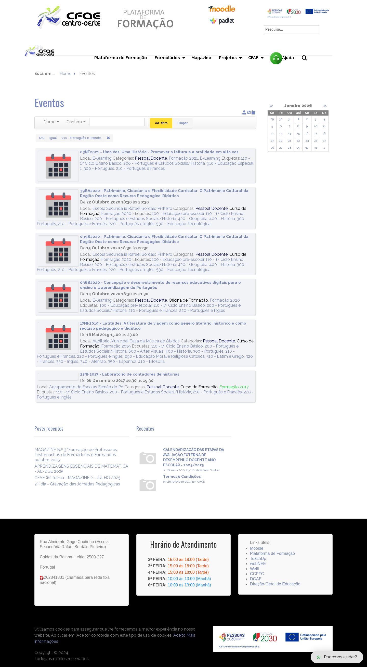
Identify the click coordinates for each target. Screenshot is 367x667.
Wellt (254, 569)
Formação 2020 (116, 213)
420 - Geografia (192, 218)
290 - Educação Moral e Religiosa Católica (165, 356)
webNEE (258, 563)
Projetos (228, 57)
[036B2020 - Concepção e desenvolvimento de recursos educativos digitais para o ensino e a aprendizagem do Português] (58, 297)
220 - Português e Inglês (131, 223)
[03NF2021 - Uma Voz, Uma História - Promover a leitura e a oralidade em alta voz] (58, 166)
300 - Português (99, 168)
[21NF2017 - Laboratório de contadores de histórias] (58, 377)
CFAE (253, 57)
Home (65, 73)
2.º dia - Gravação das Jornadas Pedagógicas (77, 484)
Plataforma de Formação (120, 57)
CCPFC (257, 574)
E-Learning (210, 158)
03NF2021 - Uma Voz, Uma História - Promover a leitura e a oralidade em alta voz (159, 152)
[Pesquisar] (117, 122)
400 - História (222, 218)
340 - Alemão (93, 361)
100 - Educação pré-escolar (178, 213)
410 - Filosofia (151, 361)
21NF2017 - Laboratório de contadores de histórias (129, 374)
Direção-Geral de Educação (275, 584)
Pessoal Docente (151, 158)
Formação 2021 (183, 158)
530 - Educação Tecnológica (183, 223)
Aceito (179, 635)
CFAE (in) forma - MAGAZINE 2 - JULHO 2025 (77, 477)
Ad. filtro (161, 123)
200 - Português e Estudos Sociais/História (164, 163)
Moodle (256, 548)
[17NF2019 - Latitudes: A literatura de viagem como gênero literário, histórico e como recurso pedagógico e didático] (58, 337)
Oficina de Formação (188, 300)
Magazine (201, 57)
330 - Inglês (67, 361)
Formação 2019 (116, 346)
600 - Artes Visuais (146, 351)
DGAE (255, 579)
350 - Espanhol (122, 361)
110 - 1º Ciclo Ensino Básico (179, 305)
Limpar (182, 123)
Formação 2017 (234, 386)
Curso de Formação (199, 386)
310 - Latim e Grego (225, 356)
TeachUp (258, 558)
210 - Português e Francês (140, 168)
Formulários (167, 57)
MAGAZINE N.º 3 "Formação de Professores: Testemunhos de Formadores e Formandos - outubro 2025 (76, 454)
